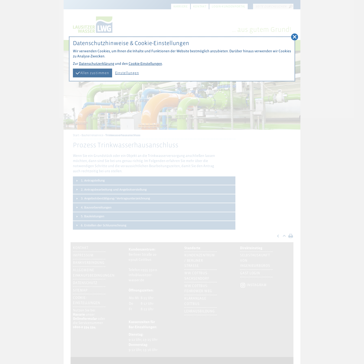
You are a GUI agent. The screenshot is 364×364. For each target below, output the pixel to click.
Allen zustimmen (92, 72)
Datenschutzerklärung (96, 64)
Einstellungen (127, 73)
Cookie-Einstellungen (145, 64)
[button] (294, 36)
